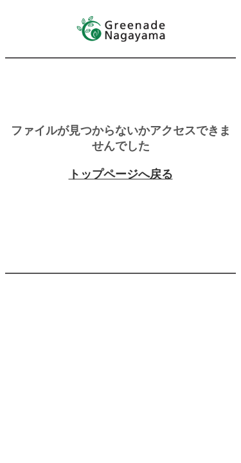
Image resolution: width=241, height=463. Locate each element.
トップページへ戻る (121, 174)
